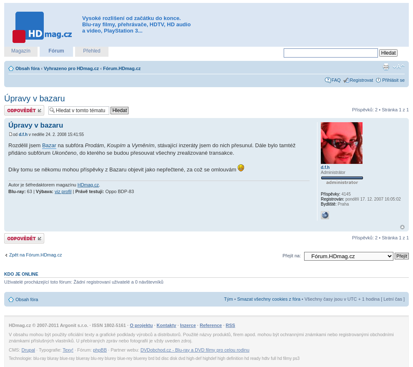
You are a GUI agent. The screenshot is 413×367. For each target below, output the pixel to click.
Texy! (68, 349)
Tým (228, 299)
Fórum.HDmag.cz (122, 68)
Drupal (28, 349)
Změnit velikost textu (399, 66)
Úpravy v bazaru (34, 98)
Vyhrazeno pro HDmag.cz (71, 68)
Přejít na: (291, 255)
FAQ (336, 80)
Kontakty (166, 325)
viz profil (63, 191)
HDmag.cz (88, 184)
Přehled (91, 51)
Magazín (20, 51)
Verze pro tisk (385, 66)
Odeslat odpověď (24, 110)
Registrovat (361, 80)
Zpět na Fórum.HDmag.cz (35, 254)
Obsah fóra (27, 68)
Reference (211, 325)
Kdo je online (21, 274)
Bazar (49, 145)
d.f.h (23, 134)
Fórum (56, 51)
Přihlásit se (393, 80)
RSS (230, 325)
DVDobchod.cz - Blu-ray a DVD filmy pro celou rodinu (195, 349)
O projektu (141, 325)
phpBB (100, 349)
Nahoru (402, 227)
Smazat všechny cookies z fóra (268, 299)
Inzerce (188, 325)
